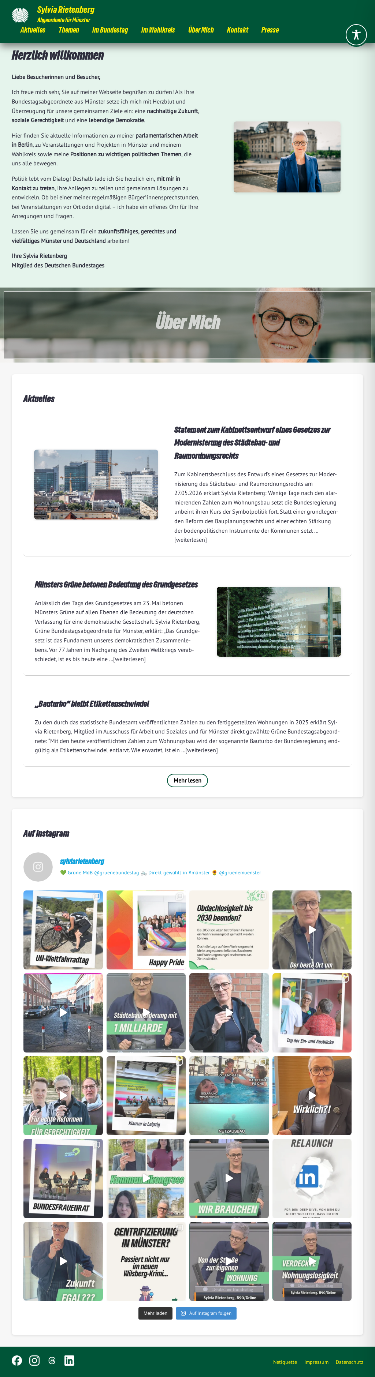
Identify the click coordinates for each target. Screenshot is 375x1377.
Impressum (316, 1361)
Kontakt (237, 31)
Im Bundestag (110, 31)
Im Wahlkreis (158, 31)
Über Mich (201, 31)
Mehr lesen (187, 780)
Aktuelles (33, 31)
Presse (270, 31)
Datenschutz (349, 1361)
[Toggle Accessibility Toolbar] (356, 34)
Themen (69, 31)
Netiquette (285, 1361)
